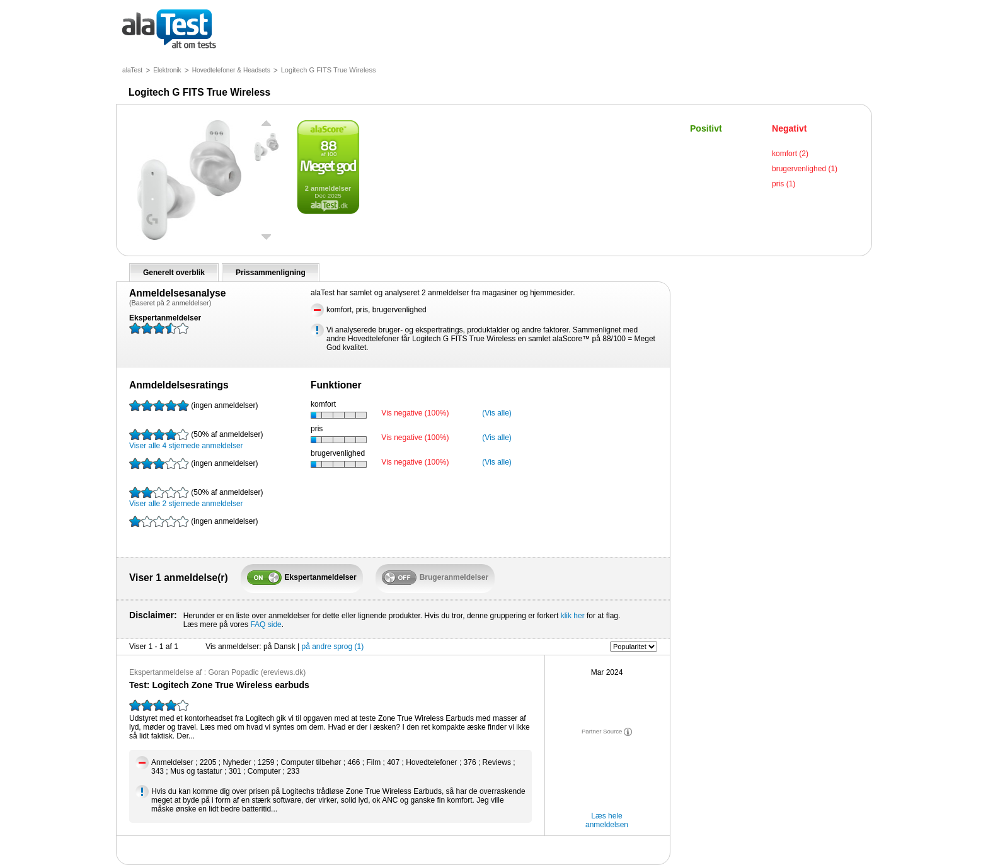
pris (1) (783, 183)
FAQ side (265, 624)
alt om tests (169, 29)
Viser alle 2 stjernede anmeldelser (196, 497)
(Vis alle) (496, 413)
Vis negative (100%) (415, 413)
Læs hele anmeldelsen (606, 820)
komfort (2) (790, 153)
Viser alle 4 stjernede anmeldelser (196, 439)
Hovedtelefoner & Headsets (231, 70)
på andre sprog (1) (332, 646)
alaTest (132, 70)
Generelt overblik (174, 272)
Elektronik (167, 70)
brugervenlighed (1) (804, 168)
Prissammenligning (271, 272)
